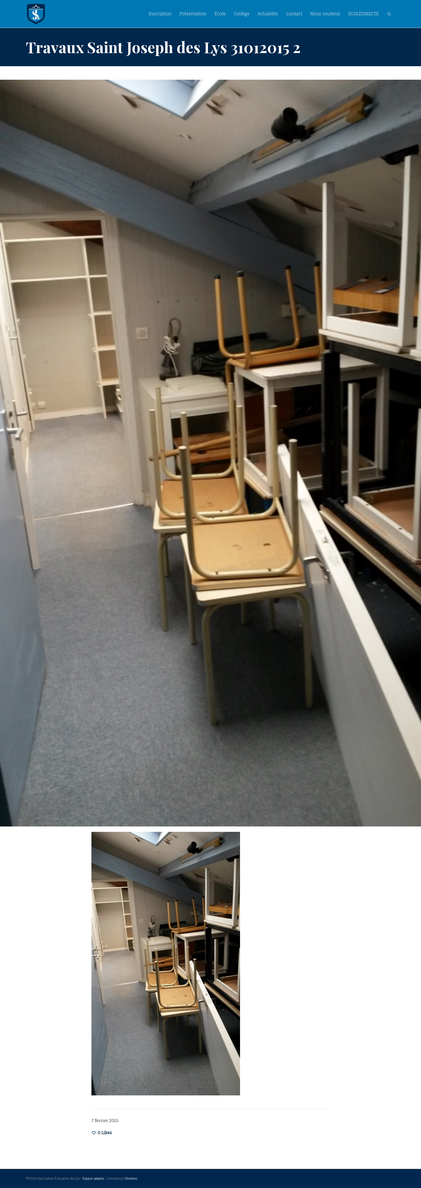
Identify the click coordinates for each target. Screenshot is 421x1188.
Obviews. (131, 1178)
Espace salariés (93, 1178)
